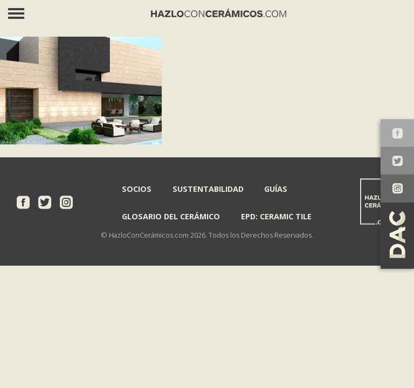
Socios (136, 189)
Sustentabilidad (208, 189)
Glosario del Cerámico (171, 216)
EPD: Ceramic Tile (276, 216)
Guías (275, 189)
